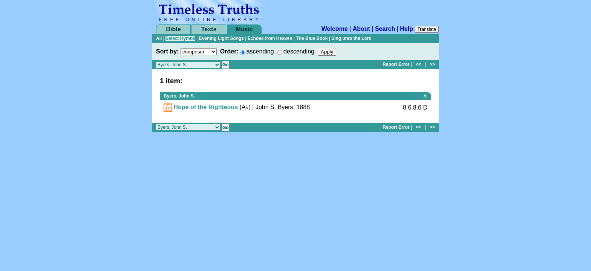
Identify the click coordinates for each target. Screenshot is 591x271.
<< (418, 64)
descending (298, 51)
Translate (426, 29)
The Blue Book (312, 38)
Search (385, 29)
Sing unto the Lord (351, 38)
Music (244, 29)
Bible (173, 29)
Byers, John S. (179, 96)
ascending (260, 51)
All (159, 38)
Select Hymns (180, 38)
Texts (209, 29)
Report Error (396, 64)
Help (406, 29)
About (361, 29)
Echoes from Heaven (270, 38)
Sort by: (167, 51)
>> (432, 64)
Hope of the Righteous (205, 107)
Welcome (335, 29)
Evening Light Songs (221, 38)
